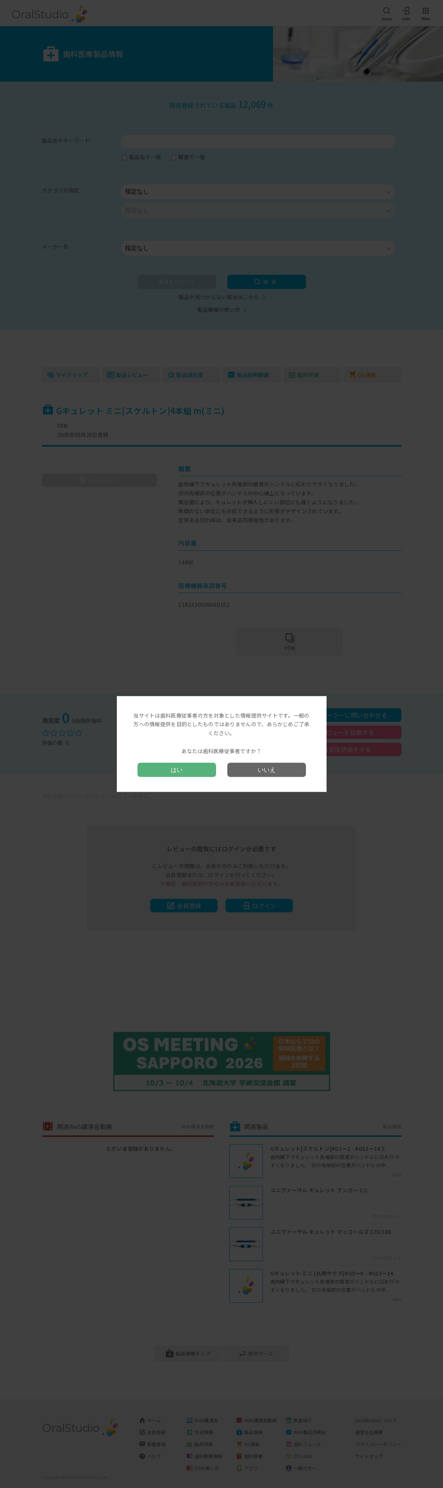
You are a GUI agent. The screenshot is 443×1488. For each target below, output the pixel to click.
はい (177, 770)
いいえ (267, 770)
